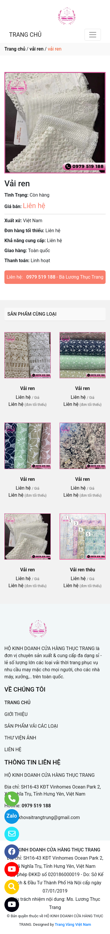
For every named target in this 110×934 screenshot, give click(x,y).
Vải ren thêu (82, 570)
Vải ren (27, 388)
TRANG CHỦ (25, 34)
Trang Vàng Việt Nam (73, 924)
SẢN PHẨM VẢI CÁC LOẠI (31, 726)
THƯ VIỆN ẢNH (20, 738)
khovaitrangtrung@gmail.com (49, 817)
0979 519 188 (40, 277)
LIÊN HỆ (12, 749)
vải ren (36, 49)
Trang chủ (14, 49)
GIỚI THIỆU (16, 714)
